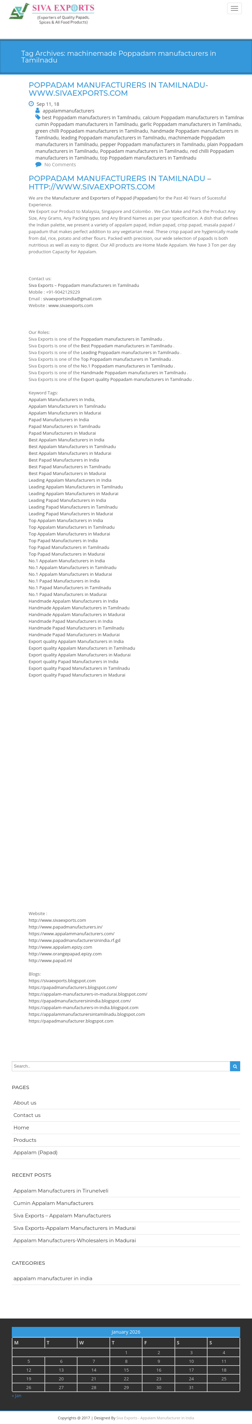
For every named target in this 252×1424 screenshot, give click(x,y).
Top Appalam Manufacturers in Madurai (69, 534)
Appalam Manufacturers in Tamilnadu (67, 406)
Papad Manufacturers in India (59, 420)
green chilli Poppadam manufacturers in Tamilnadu (91, 131)
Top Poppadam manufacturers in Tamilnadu (126, 359)
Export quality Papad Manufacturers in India (73, 661)
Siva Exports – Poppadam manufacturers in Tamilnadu (84, 285)
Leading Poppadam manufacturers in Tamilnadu (131, 352)
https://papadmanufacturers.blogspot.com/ (73, 987)
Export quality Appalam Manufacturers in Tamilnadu (82, 648)
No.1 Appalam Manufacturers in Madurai (70, 574)
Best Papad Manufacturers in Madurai (67, 473)
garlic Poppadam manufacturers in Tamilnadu (190, 124)
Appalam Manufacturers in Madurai (65, 413)
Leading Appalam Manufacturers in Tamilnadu (76, 487)
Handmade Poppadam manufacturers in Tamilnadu (134, 373)
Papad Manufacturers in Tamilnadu (64, 426)
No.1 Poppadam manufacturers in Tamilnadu (127, 366)
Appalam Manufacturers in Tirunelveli (60, 1191)
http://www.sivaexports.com (92, 186)
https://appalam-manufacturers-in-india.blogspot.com (83, 1007)
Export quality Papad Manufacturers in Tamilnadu (79, 668)
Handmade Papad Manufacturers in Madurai (74, 635)
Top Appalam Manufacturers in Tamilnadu (72, 527)
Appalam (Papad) (35, 1152)
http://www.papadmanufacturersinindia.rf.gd (74, 940)
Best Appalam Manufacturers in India (66, 440)
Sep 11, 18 (48, 104)
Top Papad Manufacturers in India (63, 540)
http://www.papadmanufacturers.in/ (65, 927)
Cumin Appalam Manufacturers (53, 1203)
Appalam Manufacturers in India (61, 399)
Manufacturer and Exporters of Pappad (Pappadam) (104, 198)
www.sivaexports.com (71, 305)
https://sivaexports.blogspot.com (62, 981)
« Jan (17, 1395)
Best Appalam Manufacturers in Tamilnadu (72, 446)
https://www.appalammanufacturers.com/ (72, 934)
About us (24, 1102)
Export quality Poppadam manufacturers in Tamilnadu (137, 379)
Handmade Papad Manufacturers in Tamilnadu (76, 628)
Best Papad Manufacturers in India (64, 460)
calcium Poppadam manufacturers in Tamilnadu (195, 117)
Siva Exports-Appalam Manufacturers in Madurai (74, 1228)
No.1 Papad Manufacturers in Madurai (67, 594)
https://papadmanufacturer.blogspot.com (71, 1021)
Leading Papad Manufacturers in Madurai (71, 514)
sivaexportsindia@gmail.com (72, 299)
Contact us (26, 1115)
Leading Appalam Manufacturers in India (70, 480)
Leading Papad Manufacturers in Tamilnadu (73, 507)
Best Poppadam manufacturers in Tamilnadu (127, 346)
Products (24, 1140)
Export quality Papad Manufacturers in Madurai (77, 675)
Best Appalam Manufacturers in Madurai (70, 453)
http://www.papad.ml (50, 960)
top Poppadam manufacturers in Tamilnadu (148, 158)
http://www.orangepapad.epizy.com (65, 954)
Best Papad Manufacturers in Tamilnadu (70, 467)
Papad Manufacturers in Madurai (62, 433)
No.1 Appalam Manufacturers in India (67, 561)
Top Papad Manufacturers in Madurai (67, 554)
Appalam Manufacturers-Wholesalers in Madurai (74, 1240)
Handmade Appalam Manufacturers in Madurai (77, 614)
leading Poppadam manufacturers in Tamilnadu (113, 137)
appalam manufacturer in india (52, 1278)
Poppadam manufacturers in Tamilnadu (144, 151)
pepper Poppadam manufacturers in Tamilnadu (152, 144)
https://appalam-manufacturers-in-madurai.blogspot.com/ (88, 994)
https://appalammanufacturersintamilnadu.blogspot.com (87, 1014)
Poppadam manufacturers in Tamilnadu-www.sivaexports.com (118, 89)
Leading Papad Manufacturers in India (67, 500)
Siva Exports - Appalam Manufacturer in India (155, 1417)
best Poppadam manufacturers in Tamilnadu (91, 117)
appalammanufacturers (69, 110)
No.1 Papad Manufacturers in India (64, 581)
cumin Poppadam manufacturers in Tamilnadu (86, 124)
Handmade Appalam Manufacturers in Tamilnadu (79, 608)
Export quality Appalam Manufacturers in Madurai (80, 655)
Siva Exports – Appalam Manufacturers (62, 1215)
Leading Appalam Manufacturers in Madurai (73, 493)
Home (21, 1127)
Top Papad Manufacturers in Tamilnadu (69, 547)
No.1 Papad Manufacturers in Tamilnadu (70, 588)
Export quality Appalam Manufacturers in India (76, 641)
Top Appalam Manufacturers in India (66, 520)
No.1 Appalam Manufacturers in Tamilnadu (73, 567)
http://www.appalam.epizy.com (60, 947)
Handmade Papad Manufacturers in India (71, 621)
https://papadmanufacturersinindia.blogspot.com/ (80, 1001)
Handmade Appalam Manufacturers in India (73, 601)
